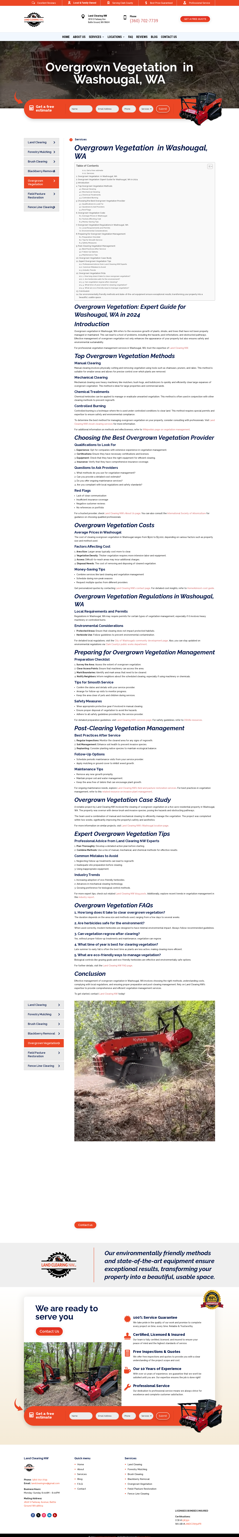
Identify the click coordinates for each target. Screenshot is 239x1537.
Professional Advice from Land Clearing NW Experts (105, 264)
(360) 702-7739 (144, 20)
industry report (86, 897)
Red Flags (86, 210)
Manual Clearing (89, 189)
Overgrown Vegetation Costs (91, 213)
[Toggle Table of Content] (208, 166)
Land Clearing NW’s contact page (133, 588)
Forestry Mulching (39, 151)
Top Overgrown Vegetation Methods (95, 186)
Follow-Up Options (90, 252)
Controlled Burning (90, 198)
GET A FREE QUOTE (195, 19)
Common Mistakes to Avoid (94, 267)
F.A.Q (80, 1484)
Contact (81, 1488)
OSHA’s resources (193, 720)
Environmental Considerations (94, 231)
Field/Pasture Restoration (142, 1488)
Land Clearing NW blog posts (131, 893)
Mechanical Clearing (91, 192)
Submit (163, 108)
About (80, 1469)
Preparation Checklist (91, 237)
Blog (154, 37)
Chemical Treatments (91, 195)
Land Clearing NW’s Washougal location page (145, 825)
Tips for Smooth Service (92, 240)
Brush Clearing (37, 161)
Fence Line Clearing (41, 207)
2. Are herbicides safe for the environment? (101, 279)
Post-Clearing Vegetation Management (96, 246)
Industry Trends (89, 270)
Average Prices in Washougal (94, 216)
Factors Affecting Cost (91, 219)
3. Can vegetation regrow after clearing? (100, 282)
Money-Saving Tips (90, 222)
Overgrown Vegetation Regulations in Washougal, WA (103, 225)
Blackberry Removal (41, 171)
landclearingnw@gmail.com (45, 1483)
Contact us (169, 37)
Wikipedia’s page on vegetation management (166, 429)
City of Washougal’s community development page (141, 640)
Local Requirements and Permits (96, 228)
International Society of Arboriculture (186, 513)
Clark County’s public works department (126, 644)
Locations (115, 37)
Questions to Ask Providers (93, 207)
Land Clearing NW (179, 348)
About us (79, 37)
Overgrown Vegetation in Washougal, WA (97, 176)
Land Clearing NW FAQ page (117, 965)
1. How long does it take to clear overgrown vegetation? (106, 276)
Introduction (83, 183)
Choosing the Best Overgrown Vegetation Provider (101, 201)
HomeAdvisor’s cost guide (200, 588)
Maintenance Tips (90, 255)
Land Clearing (37, 142)
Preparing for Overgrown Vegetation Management (101, 234)
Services (95, 37)
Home (66, 37)
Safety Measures (89, 243)
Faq (130, 37)
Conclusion (84, 291)
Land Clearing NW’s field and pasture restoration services (146, 788)
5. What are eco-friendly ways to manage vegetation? (106, 288)
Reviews (142, 37)
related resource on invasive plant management (127, 791)
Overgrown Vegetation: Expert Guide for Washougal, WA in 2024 (108, 179)
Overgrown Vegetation (35, 182)
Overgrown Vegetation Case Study (95, 258)
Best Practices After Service (94, 249)
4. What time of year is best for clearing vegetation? (105, 285)
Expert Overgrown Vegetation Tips (95, 261)
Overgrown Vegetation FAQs (92, 273)
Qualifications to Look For (92, 204)
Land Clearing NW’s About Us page (123, 513)
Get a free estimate (95, 170)
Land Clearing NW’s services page (134, 720)
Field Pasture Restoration (36, 195)
